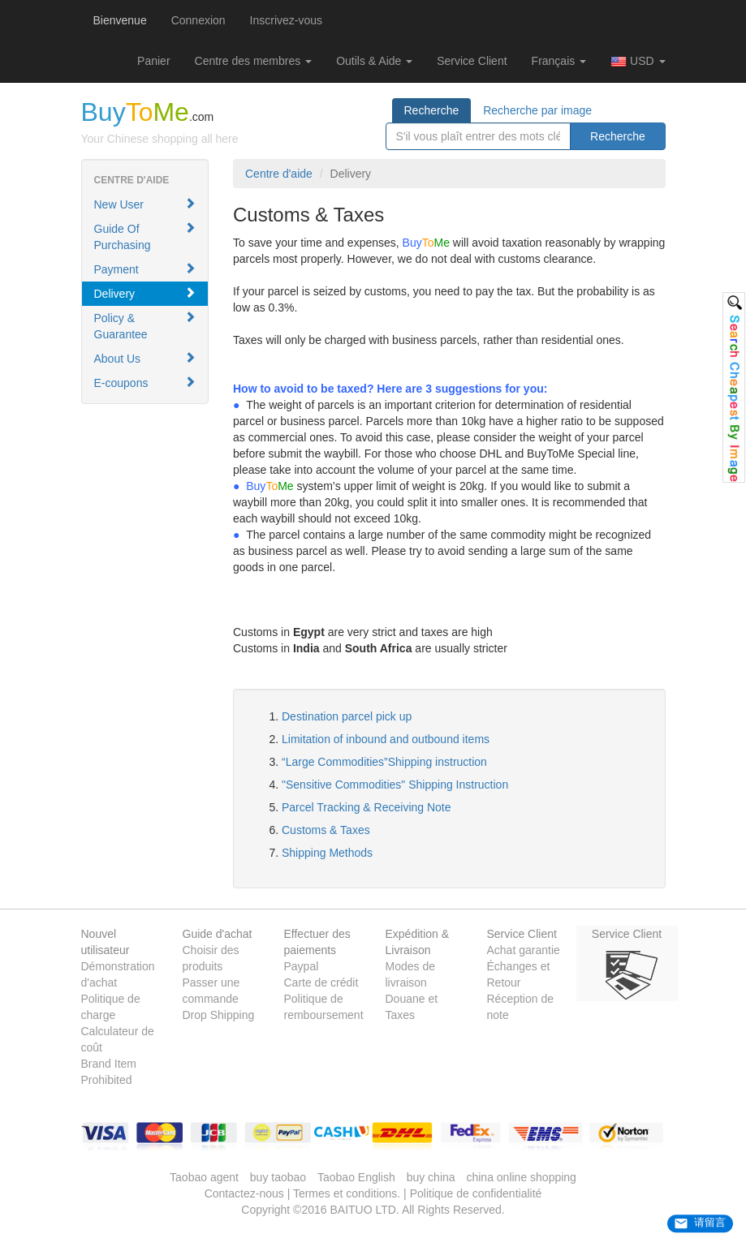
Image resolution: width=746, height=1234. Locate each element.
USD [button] (637, 62)
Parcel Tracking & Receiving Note (366, 807)
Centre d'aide (279, 173)
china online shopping (521, 1177)
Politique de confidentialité (476, 1193)
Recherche (431, 110)
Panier (153, 60)
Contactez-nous (244, 1193)
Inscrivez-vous (286, 20)
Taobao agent (204, 1177)
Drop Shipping (219, 1014)
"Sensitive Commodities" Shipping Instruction (395, 784)
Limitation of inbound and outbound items (385, 739)
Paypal (301, 966)
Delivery (145, 293)
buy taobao (278, 1177)
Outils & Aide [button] (374, 60)
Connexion (198, 20)
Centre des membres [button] (254, 60)
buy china (431, 1177)
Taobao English (356, 1177)
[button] (153, 61)
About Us (145, 358)
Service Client (472, 60)
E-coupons (145, 382)
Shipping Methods (327, 852)
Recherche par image (537, 110)
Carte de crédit (321, 982)
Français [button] (559, 60)
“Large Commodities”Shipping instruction (384, 761)
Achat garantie (523, 950)
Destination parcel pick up (347, 716)
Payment (145, 269)
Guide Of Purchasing (145, 236)
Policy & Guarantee (145, 326)
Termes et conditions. (346, 1193)
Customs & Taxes (326, 829)
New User (145, 204)
